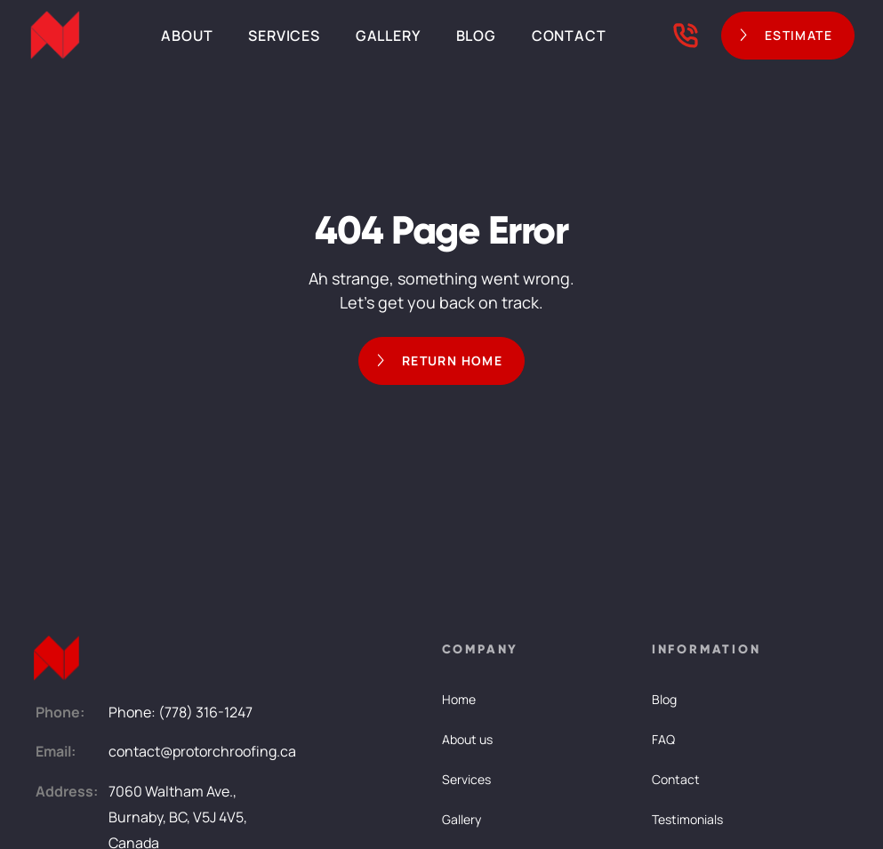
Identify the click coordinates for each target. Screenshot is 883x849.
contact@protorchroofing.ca (202, 751)
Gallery (388, 35)
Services (283, 35)
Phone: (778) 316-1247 (180, 712)
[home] (55, 35)
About (187, 35)
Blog (476, 35)
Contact (569, 35)
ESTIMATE (798, 35)
